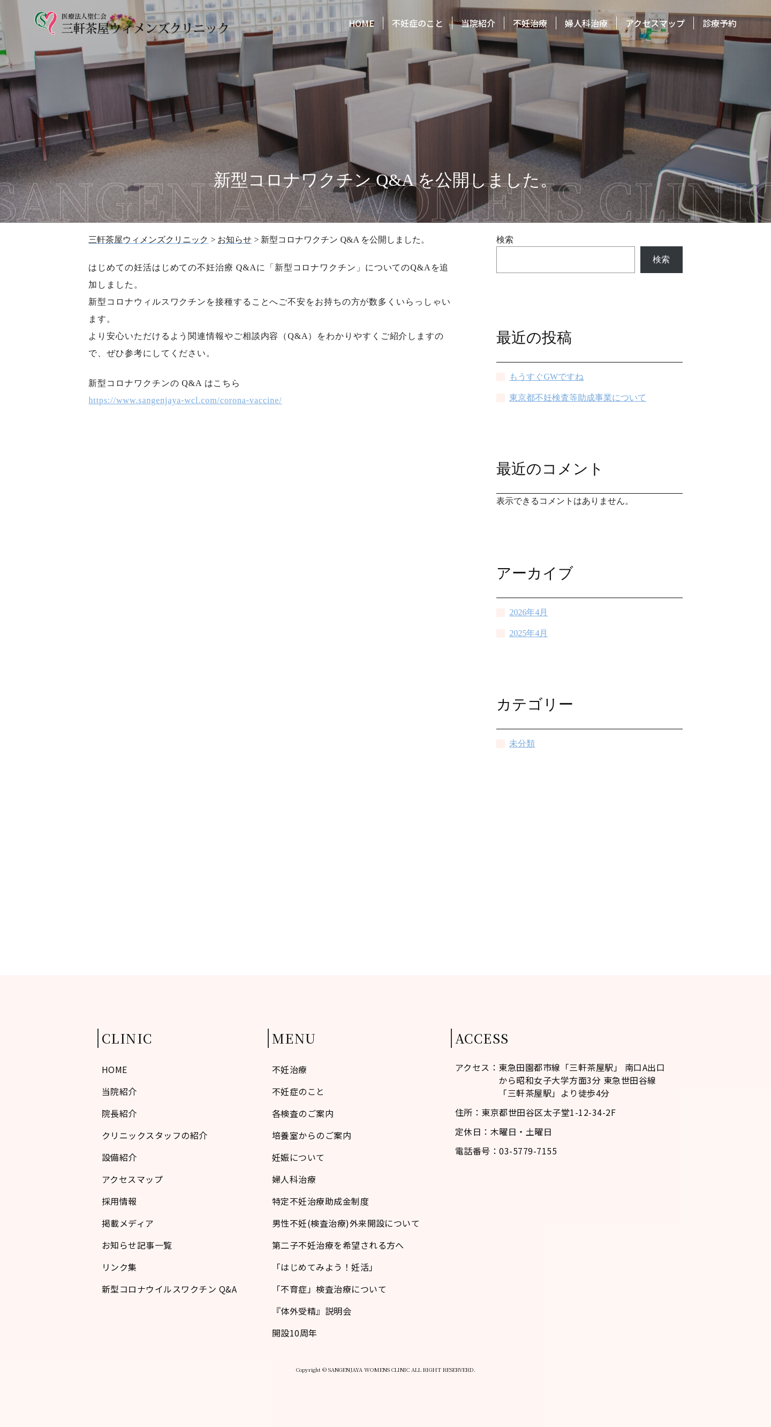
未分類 (522, 743)
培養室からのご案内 (311, 1135)
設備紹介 (119, 1157)
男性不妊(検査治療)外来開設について (346, 1223)
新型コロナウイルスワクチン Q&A (169, 1288)
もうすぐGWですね (546, 376)
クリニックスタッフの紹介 (155, 1135)
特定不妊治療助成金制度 (320, 1201)
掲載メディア (128, 1223)
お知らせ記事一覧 (137, 1245)
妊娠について (298, 1157)
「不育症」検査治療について (329, 1288)
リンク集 (119, 1266)
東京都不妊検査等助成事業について (577, 397)
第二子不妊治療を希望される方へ (338, 1245)
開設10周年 (295, 1332)
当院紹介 (478, 25)
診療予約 (719, 25)
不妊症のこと (417, 25)
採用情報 (119, 1201)
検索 (504, 239)
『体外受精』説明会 (311, 1310)
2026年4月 (528, 612)
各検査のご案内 (303, 1113)
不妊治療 (530, 25)
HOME (361, 25)
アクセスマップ (655, 25)
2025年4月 (528, 633)
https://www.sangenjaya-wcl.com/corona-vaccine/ (185, 400)
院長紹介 (119, 1113)
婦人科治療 (586, 25)
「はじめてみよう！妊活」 (325, 1266)
